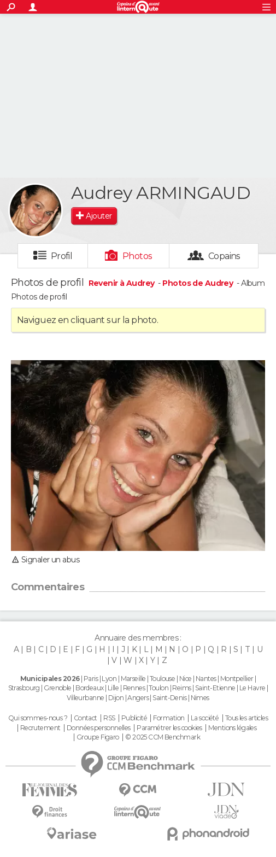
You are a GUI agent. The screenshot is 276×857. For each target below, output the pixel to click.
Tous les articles (246, 718)
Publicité (134, 718)
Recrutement (40, 728)
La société (205, 718)
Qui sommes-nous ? (37, 718)
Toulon (158, 688)
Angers (138, 698)
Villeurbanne (85, 698)
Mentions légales (232, 728)
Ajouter (98, 216)
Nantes (206, 678)
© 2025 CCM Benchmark (162, 737)
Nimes (200, 698)
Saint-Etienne (215, 688)
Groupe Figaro (98, 737)
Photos (137, 256)
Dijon (116, 698)
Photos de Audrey (197, 283)
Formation (168, 718)
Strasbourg (24, 688)
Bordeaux (89, 688)
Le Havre (252, 688)
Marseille (133, 678)
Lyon (109, 678)
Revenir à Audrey (122, 283)
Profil (62, 256)
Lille (113, 688)
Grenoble (58, 688)
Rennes (134, 688)
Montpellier (237, 678)
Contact (85, 718)
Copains (224, 256)
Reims (181, 688)
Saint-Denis (169, 698)
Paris (91, 678)
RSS (109, 718)
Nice (185, 678)
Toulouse (162, 678)
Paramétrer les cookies (169, 728)
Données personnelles (99, 728)
